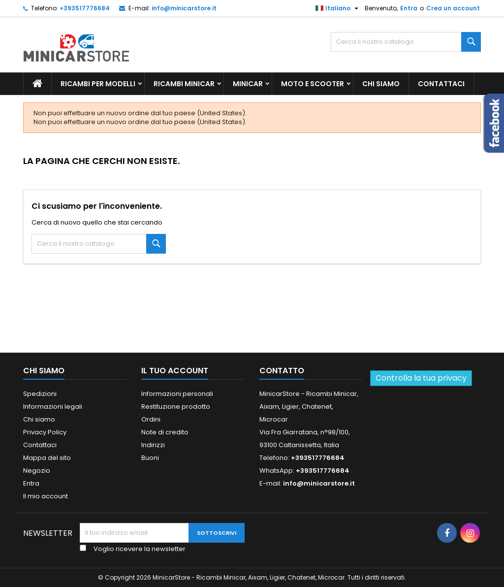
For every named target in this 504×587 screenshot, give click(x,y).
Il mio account (45, 496)
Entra (408, 8)
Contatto (281, 370)
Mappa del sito (47, 457)
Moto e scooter (312, 84)
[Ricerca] (406, 42)
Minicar (248, 84)
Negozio (36, 470)
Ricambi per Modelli (98, 84)
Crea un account (453, 8)
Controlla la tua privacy (421, 378)
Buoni (150, 457)
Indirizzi (153, 445)
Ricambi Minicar (184, 84)
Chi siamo (381, 84)
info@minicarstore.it (184, 8)
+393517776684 (85, 8)
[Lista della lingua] (338, 8)
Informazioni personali (177, 393)
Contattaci (441, 84)
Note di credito (165, 432)
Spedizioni (40, 393)
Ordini (150, 419)
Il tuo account (174, 370)
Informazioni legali (52, 406)
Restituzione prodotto (175, 406)
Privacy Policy (44, 432)
